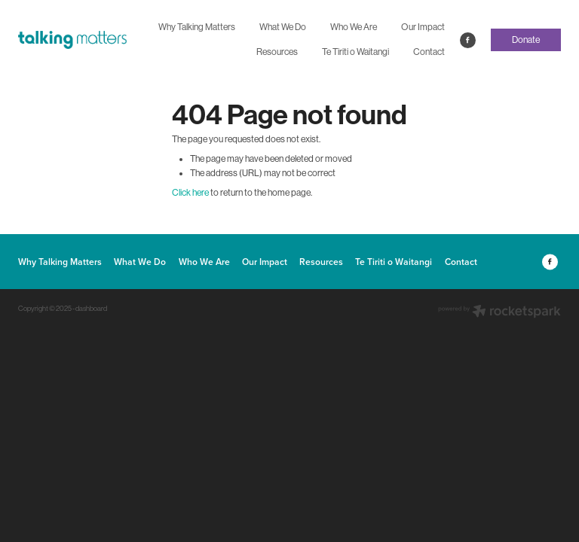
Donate (526, 40)
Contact (429, 52)
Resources (277, 52)
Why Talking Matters (196, 27)
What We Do (282, 27)
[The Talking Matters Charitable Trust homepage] (72, 40)
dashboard (91, 308)
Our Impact (423, 27)
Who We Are (353, 27)
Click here (190, 192)
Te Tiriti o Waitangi (355, 52)
